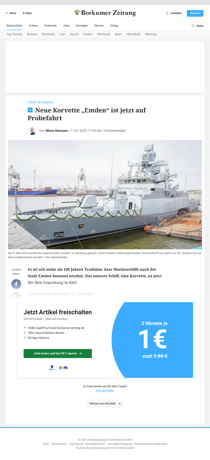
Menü (10, 13)
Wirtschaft (133, 34)
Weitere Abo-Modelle (105, 403)
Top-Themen (14, 34)
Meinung (150, 34)
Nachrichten (14, 25)
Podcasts (50, 25)
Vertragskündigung (119, 444)
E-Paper (27, 13)
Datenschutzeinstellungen (150, 444)
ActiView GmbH (124, 448)
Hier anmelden (105, 390)
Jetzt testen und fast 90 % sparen (58, 353)
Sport (118, 34)
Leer (62, 34)
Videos (33, 25)
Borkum (32, 34)
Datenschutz (59, 444)
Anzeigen (82, 25)
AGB (46, 444)
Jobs (66, 25)
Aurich (74, 34)
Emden (87, 34)
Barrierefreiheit (95, 444)
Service (99, 25)
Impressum (76, 444)
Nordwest (48, 34)
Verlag (114, 25)
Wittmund (103, 34)
